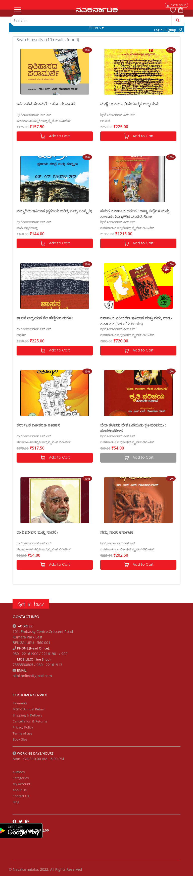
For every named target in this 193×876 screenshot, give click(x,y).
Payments (20, 703)
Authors (19, 772)
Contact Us (21, 796)
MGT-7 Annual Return (29, 709)
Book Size (20, 739)
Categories (21, 778)
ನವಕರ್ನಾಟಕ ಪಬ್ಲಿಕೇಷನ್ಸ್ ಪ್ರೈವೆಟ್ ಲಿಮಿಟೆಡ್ (44, 121)
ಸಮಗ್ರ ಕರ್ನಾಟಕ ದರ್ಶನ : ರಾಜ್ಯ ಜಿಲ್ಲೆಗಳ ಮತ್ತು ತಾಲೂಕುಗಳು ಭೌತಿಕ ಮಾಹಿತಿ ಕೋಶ (134, 213)
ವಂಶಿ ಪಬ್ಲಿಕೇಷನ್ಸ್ (27, 228)
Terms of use (22, 733)
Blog (16, 802)
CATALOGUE (176, 5)
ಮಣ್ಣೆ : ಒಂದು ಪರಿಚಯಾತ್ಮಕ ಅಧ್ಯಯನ (129, 103)
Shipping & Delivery (27, 715)
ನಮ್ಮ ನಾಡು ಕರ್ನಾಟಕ (116, 532)
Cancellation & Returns (30, 721)
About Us (20, 790)
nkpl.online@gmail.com (32, 675)
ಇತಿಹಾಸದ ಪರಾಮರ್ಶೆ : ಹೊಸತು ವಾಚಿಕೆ (46, 103)
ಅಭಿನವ (105, 121)
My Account (21, 784)
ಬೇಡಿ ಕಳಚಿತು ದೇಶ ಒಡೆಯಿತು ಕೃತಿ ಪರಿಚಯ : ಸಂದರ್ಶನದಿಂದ (133, 427)
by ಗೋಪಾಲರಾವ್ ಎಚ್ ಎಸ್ (34, 115)
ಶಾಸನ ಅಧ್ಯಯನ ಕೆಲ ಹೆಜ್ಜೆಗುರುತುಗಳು (45, 317)
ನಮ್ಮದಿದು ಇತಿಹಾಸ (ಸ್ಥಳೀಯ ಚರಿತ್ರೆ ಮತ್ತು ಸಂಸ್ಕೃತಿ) (54, 210)
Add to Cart (55, 136)
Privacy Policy (23, 727)
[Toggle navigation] (17, 8)
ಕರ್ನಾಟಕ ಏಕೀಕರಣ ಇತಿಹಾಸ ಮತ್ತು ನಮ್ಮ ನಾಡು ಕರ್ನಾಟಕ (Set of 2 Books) (136, 320)
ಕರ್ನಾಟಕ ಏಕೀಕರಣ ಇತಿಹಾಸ (38, 424)
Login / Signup (165, 30)
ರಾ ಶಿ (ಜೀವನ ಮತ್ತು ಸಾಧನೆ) (37, 532)
